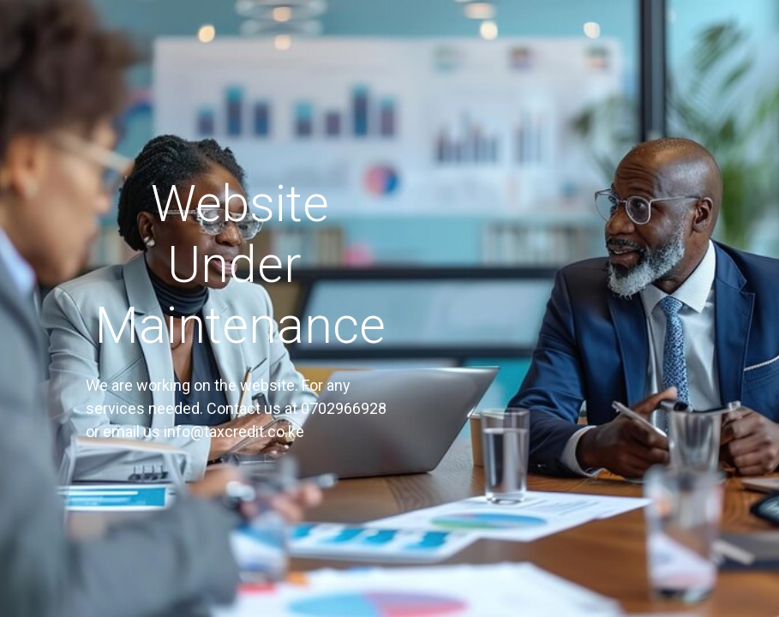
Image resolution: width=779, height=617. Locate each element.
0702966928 (344, 408)
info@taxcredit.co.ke (234, 431)
